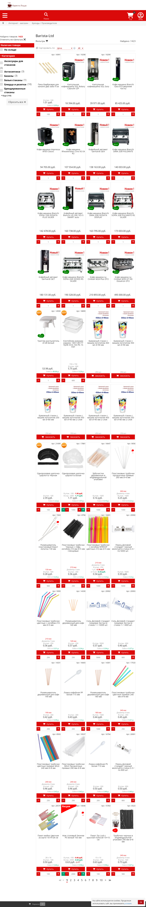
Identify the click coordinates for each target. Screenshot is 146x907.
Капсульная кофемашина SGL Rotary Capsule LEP (73, 86)
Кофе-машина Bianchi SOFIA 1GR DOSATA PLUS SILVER (48, 210)
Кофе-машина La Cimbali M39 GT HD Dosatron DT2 (123, 271)
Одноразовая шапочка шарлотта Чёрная (48, 457)
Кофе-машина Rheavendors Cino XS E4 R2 (73, 149)
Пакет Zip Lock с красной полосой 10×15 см (98, 806)
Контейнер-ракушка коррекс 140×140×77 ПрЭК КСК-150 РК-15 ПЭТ (73, 333)
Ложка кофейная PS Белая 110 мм (98, 737)
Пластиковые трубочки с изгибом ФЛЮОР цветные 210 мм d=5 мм (98, 527)
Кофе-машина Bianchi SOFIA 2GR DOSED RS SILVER (73, 271)
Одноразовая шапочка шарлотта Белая (73, 457)
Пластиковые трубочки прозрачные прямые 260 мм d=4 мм (123, 458)
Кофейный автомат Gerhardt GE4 (98, 148)
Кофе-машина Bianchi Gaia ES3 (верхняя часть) (123, 86)
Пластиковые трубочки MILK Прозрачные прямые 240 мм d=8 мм (73, 738)
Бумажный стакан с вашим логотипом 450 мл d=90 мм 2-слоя (98, 403)
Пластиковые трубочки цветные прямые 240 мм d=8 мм (123, 669)
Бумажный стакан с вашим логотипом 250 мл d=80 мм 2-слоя (123, 403)
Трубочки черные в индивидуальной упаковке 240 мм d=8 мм (123, 807)
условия (127, 903)
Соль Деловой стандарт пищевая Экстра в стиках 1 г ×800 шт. (123, 600)
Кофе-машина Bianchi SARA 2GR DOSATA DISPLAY (98, 210)
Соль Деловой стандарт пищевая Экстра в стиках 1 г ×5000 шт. (98, 600)
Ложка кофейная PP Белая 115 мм (73, 668)
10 (101, 846)
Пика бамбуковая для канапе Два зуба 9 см (48, 85)
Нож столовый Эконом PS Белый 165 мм (73, 805)
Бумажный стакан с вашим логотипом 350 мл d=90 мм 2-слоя (73, 403)
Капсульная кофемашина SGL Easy (98, 85)
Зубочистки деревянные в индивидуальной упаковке (98, 459)
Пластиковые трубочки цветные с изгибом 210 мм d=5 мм (48, 600)
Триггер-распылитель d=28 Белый (48, 331)
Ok (141, 902)
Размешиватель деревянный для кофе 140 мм (73, 600)
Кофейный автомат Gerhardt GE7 (48, 270)
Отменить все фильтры (13, 39)
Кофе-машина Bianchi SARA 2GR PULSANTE (123, 148)
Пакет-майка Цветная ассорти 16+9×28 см (48, 805)
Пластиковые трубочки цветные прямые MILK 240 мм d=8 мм (48, 738)
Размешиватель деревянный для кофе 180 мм (98, 669)
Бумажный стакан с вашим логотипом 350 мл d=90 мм (123, 332)
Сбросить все (17, 102)
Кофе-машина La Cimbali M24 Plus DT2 (98, 270)
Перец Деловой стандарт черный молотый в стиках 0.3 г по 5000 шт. (123, 528)
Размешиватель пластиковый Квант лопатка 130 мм (48, 527)
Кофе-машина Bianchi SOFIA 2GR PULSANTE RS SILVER (123, 210)
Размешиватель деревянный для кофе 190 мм (48, 669)
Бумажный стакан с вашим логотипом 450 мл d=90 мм (98, 332)
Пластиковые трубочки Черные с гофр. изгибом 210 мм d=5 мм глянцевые (73, 528)
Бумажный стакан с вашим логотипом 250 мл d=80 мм (48, 403)
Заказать (98, 361)
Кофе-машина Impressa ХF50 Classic (48, 148)
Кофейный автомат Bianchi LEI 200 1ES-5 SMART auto (73, 210)
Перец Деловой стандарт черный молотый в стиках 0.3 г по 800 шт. (123, 739)
